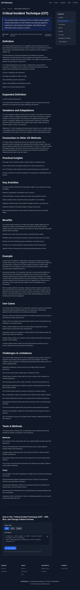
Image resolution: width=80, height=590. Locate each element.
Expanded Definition (63, 21)
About (69, 2)
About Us (23, 568)
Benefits (60, 28)
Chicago (19, 528)
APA (7, 528)
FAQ (22, 574)
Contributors (24, 571)
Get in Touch (64, 568)
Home (50, 2)
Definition (61, 17)
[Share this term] (48, 35)
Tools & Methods (63, 41)
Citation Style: (8, 525)
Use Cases (61, 34)
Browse (56, 2)
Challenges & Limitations (65, 38)
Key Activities (62, 24)
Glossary (10, 8)
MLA (12, 528)
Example (61, 31)
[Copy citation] (47, 536)
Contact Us (44, 571)
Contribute (75, 2)
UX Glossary (6, 3)
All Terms (3, 568)
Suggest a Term (45, 568)
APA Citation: (7, 532)
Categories (63, 2)
